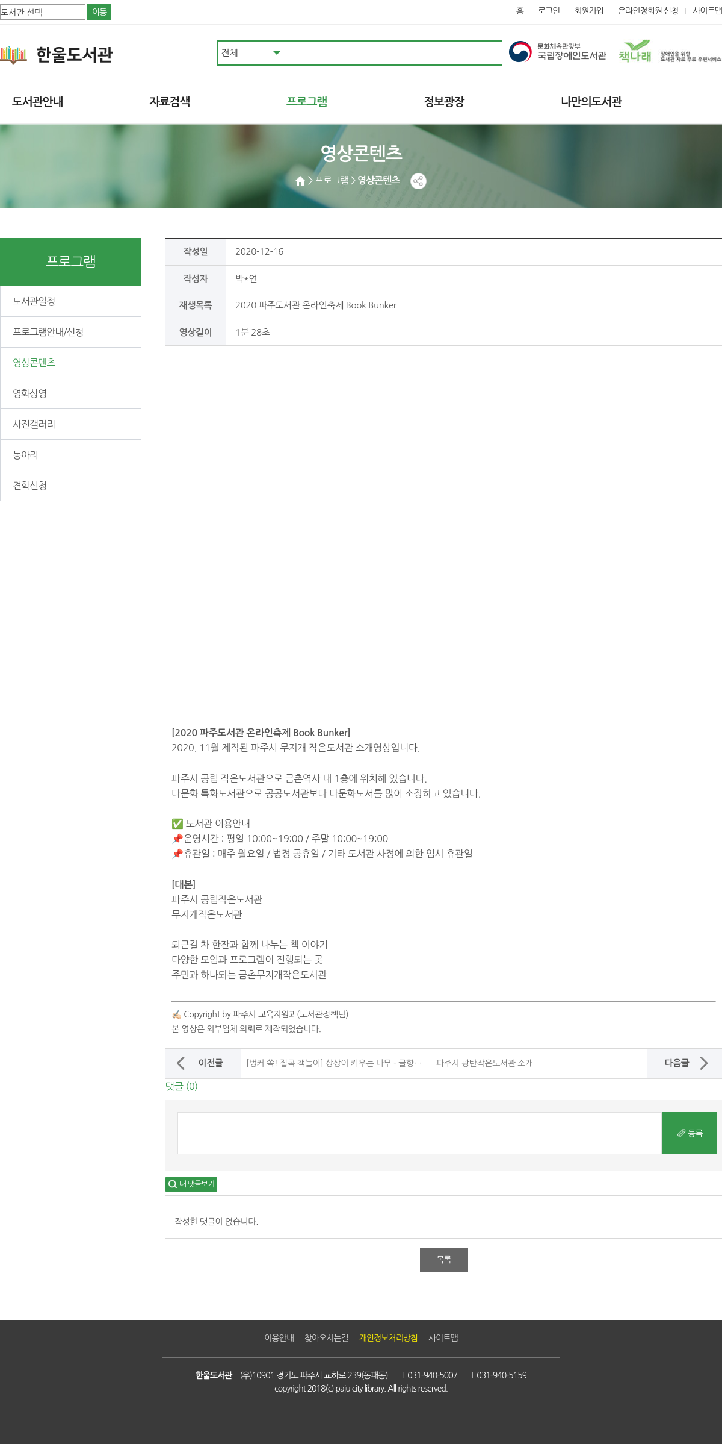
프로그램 (306, 102)
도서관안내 (37, 102)
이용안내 (279, 1338)
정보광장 (444, 102)
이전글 (210, 1062)
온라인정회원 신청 (648, 11)
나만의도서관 (591, 102)
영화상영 (29, 393)
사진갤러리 (34, 424)
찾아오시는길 (326, 1338)
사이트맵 (707, 11)
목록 (443, 1259)
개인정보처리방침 (388, 1338)
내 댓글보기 (196, 1184)
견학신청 (29, 485)
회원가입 (588, 11)
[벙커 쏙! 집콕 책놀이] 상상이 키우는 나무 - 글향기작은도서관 (353, 1063)
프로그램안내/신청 (48, 332)
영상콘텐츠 (34, 362)
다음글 (676, 1062)
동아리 (25, 455)
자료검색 (169, 102)
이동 (99, 12)
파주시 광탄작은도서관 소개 (484, 1063)
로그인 (549, 11)
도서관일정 (34, 301)
